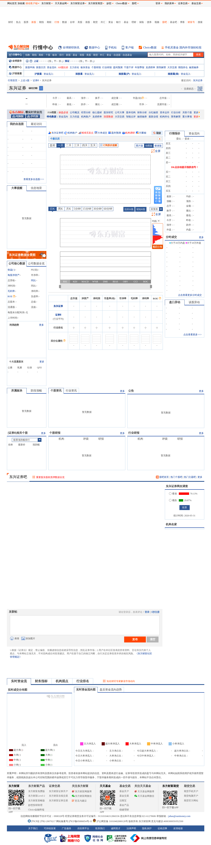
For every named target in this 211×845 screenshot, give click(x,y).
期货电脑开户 (191, 795)
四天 (85, 145)
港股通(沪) (124, 74)
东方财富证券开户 (58, 791)
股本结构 (131, 112)
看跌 (173, 500)
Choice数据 (150, 47)
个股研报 (96, 67)
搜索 (200, 22)
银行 (118, 22)
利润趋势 (14, 324)
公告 (131, 390)
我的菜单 (169, 3)
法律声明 (131, 828)
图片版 (139, 145)
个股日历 (55, 138)
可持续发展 (50, 828)
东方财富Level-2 (36, 795)
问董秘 (142, 132)
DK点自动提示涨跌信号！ (184, 167)
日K (52, 208)
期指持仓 (183, 67)
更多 (197, 112)
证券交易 (183, 3)
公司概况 (74, 112)
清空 (152, 639)
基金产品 (124, 805)
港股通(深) (173, 74)
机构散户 (86, 116)
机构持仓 (164, 116)
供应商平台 (83, 828)
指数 (27, 55)
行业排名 (82, 681)
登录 (147, 612)
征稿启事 (162, 828)
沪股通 (38, 74)
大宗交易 (172, 67)
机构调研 (130, 132)
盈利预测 (118, 67)
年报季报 (139, 67)
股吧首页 (162, 477)
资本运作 (164, 112)
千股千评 (128, 67)
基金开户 (124, 791)
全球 (72, 22)
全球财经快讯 (71, 47)
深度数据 (108, 116)
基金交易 (124, 795)
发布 (135, 639)
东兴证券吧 (57, 132)
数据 (64, 22)
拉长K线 (129, 209)
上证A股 (25, 80)
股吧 (164, 22)
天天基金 (105, 786)
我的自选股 (17, 124)
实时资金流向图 (86, 689)
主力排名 (74, 67)
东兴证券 (58, 306)
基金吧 (173, 22)
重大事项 (187, 116)
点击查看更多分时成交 (190, 295)
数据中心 (94, 47)
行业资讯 (71, 390)
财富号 (191, 22)
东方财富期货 (170, 786)
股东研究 (108, 112)
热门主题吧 (190, 477)
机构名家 (171, 524)
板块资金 (85, 67)
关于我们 (33, 828)
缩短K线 (140, 209)
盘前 (52, 145)
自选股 (117, 55)
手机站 (112, 47)
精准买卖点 (87, 132)
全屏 (157, 151)
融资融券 (194, 67)
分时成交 (171, 237)
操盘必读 (63, 112)
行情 (56, 22)
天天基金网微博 (144, 791)
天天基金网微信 (144, 796)
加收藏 (21, 3)
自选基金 (127, 55)
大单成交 (102, 132)
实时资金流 (19, 681)
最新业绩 (153, 116)
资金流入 (48, 74)
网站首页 (12, 3)
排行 (61, 55)
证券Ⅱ (36, 80)
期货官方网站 (191, 800)
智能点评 (131, 116)
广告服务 (66, 828)
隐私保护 (147, 828)
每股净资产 (14, 275)
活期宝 (123, 800)
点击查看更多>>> (192, 334)
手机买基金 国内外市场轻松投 (183, 47)
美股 (80, 22)
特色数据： (53, 116)
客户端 (129, 47)
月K (68, 208)
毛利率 (11, 291)
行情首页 (12, 80)
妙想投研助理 (35, 805)
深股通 (79, 74)
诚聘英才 (115, 828)
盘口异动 (174, 302)
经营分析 (86, 112)
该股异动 (194, 302)
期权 (49, 22)
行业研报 (107, 67)
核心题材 (97, 112)
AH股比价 (63, 67)
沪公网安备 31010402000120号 (110, 821)
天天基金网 (61, 3)
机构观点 (62, 681)
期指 (41, 22)
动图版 (148, 145)
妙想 (109, 3)
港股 (87, 22)
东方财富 (14, 786)
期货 (95, 22)
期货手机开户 (191, 791)
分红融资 (153, 112)
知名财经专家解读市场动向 (121, 681)
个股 (48, 55)
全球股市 (15, 60)
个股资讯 (56, 390)
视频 (157, 22)
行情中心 (15, 54)
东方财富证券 (77, 3)
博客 (182, 22)
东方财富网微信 (82, 796)
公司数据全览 (36, 263)
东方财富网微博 (82, 791)
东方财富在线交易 (58, 795)
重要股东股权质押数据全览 (50, 477)
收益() (11, 269)
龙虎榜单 (150, 67)
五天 (93, 145)
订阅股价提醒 (108, 145)
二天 (68, 145)
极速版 (158, 145)
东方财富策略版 (36, 800)
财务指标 (41, 681)
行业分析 (176, 112)
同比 (33, 280)
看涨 (173, 493)
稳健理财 (124, 809)
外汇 (103, 22)
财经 (10, 22)
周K (60, 208)
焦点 (18, 22)
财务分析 (142, 112)
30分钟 (97, 208)
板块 (54, 55)
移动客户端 (32, 3)
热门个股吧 (176, 477)
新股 (33, 22)
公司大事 (119, 112)
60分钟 (108, 208)
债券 (149, 22)
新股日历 (41, 67)
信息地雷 (36, 188)
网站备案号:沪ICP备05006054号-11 (74, 821)
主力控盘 (74, 116)
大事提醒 (16, 188)
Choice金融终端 (36, 809)
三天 (77, 145)
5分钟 (77, 208)
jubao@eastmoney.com (179, 816)
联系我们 (100, 828)
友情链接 (178, 828)
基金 (126, 22)
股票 (26, 22)
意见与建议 (79, 800)
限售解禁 (161, 67)
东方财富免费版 (36, 791)
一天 (60, 145)
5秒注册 (155, 612)
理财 (133, 22)
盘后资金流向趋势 (111, 689)
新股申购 (30, 67)
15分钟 (87, 208)
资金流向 (51, 67)
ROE (11, 296)
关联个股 (187, 112)
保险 (141, 22)
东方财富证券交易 (58, 800)
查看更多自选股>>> (33, 179)
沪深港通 (15, 73)
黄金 (110, 22)
